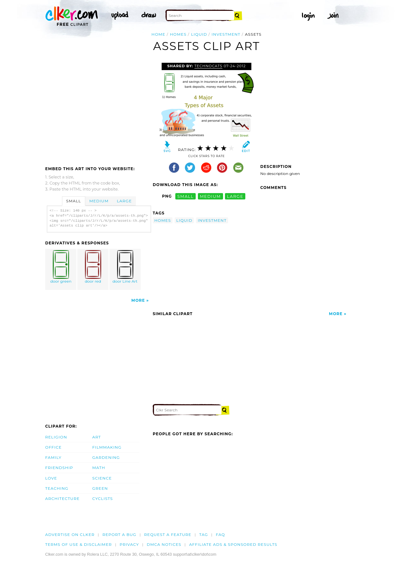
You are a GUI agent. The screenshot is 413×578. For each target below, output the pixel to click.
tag (203, 534)
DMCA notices (164, 544)
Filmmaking (107, 447)
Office (53, 447)
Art (96, 437)
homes (178, 34)
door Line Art (125, 267)
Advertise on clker (69, 534)
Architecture (62, 498)
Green (100, 488)
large (235, 196)
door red (93, 267)
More (138, 300)
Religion (56, 437)
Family (53, 457)
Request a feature (167, 534)
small (185, 196)
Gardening (106, 457)
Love (51, 478)
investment (226, 34)
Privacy (129, 544)
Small (73, 201)
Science (102, 478)
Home (158, 34)
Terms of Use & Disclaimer (78, 544)
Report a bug (119, 534)
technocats (208, 66)
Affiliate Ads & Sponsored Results (233, 544)
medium (210, 196)
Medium (98, 201)
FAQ (220, 534)
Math (98, 467)
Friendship (59, 467)
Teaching (56, 488)
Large (124, 201)
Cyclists (102, 498)
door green (61, 267)
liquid (199, 34)
